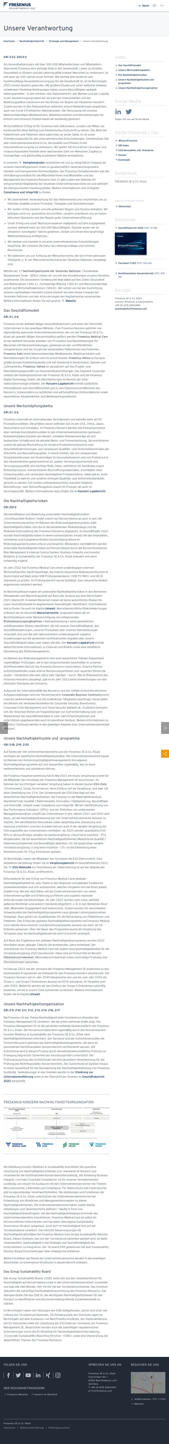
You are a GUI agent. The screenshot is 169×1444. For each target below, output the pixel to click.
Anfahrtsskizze (148, 1399)
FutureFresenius (126, 140)
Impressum (10, 1427)
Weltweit (137, 1404)
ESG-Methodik (20, 867)
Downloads (122, 159)
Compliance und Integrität (21, 192)
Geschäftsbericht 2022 (136, 228)
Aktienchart (123, 206)
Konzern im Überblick (44, 1394)
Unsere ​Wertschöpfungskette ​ (133, 70)
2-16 (50, 1010)
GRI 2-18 (9, 745)
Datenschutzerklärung (32, 1427)
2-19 (18, 745)
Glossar (120, 155)
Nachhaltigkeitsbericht (31, 41)
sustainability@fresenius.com (131, 309)
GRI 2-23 (9, 57)
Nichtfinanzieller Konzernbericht (140, 275)
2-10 (17, 1010)
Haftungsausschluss (59, 1427)
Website (69, 301)
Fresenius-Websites (16, 1394)
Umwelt (50, 608)
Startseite (9, 41)
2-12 (30, 1010)
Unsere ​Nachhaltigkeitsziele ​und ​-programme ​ (135, 81)
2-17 (57, 1010)
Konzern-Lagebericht (60, 384)
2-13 (37, 1010)
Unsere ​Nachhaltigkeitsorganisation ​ (136, 88)
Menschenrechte (47, 613)
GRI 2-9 (9, 1010)
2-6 (16, 317)
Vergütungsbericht (62, 863)
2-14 (44, 1010)
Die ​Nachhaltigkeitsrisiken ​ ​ (131, 75)
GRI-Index (122, 145)
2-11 (24, 1010)
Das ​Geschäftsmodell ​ (128, 65)
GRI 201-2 (10, 507)
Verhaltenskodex (31, 162)
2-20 (26, 745)
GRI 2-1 (8, 317)
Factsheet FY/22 (133, 263)
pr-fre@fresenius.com (100, 1391)
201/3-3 (22, 57)
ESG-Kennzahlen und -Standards (134, 150)
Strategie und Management (64, 41)
